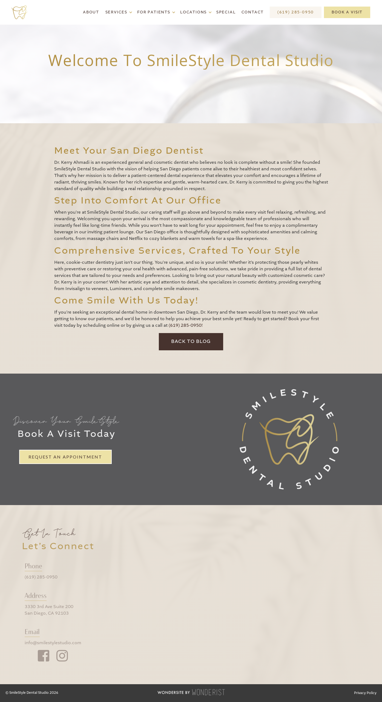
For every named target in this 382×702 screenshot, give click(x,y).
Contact (253, 12)
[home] (22, 12)
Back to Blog (191, 341)
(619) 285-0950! (186, 325)
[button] (118, 12)
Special (226, 12)
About (91, 12)
